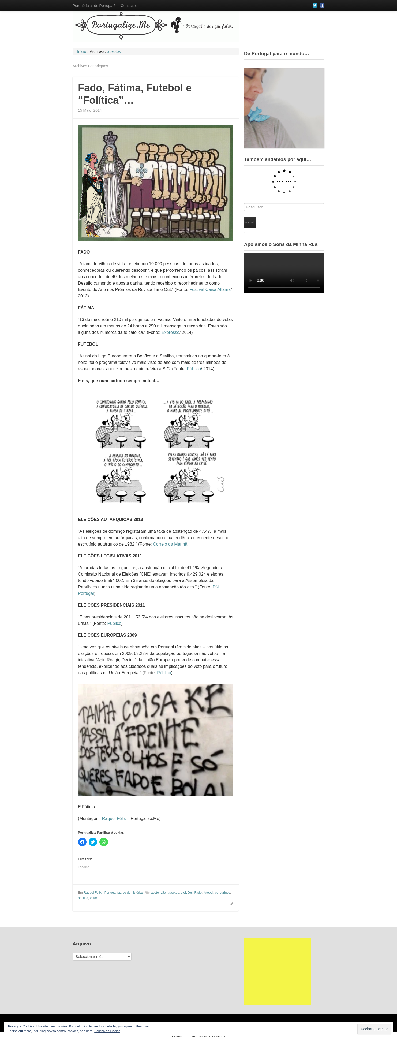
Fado (198, 892)
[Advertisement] (277, 971)
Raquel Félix (114, 818)
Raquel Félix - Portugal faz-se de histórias (113, 892)
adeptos (173, 892)
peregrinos (222, 892)
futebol (208, 892)
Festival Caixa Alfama (210, 289)
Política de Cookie (107, 1031)
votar (93, 898)
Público (194, 369)
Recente (250, 222)
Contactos (129, 5)
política (83, 898)
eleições (187, 892)
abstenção (158, 892)
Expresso (170, 332)
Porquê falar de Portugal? (94, 5)
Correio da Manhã (170, 544)
